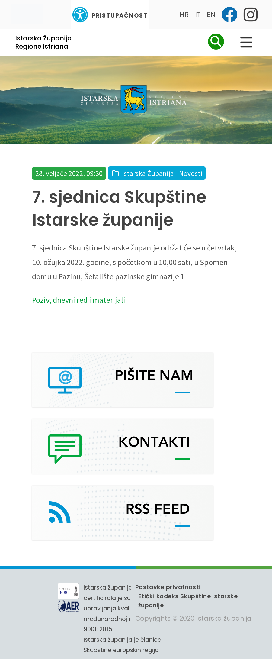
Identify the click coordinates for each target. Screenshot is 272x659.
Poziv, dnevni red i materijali (78, 300)
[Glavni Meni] (246, 42)
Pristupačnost (110, 15)
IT (198, 14)
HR (184, 14)
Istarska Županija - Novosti (162, 173)
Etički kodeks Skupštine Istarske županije (188, 600)
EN (211, 14)
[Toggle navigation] (27, 14)
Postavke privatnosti (168, 587)
